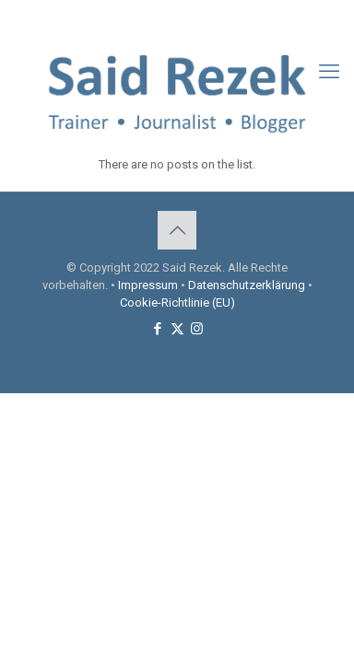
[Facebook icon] (154, 19)
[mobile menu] (329, 71)
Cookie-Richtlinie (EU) (177, 302)
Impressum (148, 285)
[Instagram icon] (200, 19)
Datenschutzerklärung (246, 285)
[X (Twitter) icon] (177, 19)
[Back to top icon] (177, 230)
